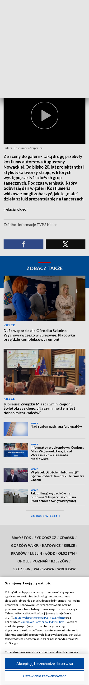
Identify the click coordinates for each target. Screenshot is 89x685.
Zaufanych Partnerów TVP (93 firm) (43, 622)
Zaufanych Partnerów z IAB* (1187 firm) (39, 617)
